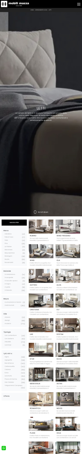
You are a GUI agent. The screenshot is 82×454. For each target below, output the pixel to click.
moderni (8, 323)
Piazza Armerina (11, 379)
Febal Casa (9, 237)
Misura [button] (6, 299)
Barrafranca (9, 363)
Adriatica (8, 234)
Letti (50, 10)
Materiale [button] (7, 271)
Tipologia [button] (7, 332)
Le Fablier (8, 247)
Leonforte (8, 376)
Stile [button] (5, 314)
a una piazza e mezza (13, 302)
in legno (8, 284)
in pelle (7, 287)
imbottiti (8, 342)
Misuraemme (10, 253)
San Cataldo (9, 382)
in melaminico (10, 274)
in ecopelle (9, 277)
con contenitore (11, 335)
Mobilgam (8, 256)
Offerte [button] (7, 396)
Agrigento (8, 360)
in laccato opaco (11, 281)
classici (7, 317)
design (7, 320)
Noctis (7, 259)
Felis (6, 240)
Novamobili (9, 262)
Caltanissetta (10, 366)
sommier (8, 345)
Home (32, 10)
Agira (7, 357)
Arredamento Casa (41, 10)
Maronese (8, 250)
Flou (6, 243)
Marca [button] (6, 230)
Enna (6, 373)
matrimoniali (9, 305)
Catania (8, 369)
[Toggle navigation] (78, 4)
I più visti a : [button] (8, 353)
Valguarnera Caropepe (13, 385)
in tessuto (8, 290)
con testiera (9, 339)
